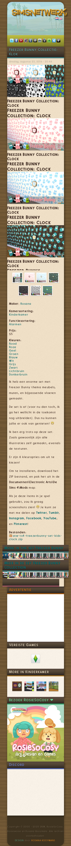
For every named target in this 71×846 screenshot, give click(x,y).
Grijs (12, 364)
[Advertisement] (35, 618)
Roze (12, 347)
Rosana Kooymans (43, 840)
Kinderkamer (18, 314)
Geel (12, 350)
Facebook (33, 518)
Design (19, 840)
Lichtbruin (16, 371)
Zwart (13, 367)
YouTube (49, 518)
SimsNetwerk (40, 13)
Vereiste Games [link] (23, 645)
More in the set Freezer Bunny (33, 548)
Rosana (25, 303)
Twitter (41, 512)
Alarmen (15, 324)
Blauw (13, 357)
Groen (14, 354)
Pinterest (20, 524)
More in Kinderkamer (29, 672)
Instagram (16, 518)
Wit (11, 361)
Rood (13, 343)
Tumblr (54, 512)
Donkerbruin (18, 374)
